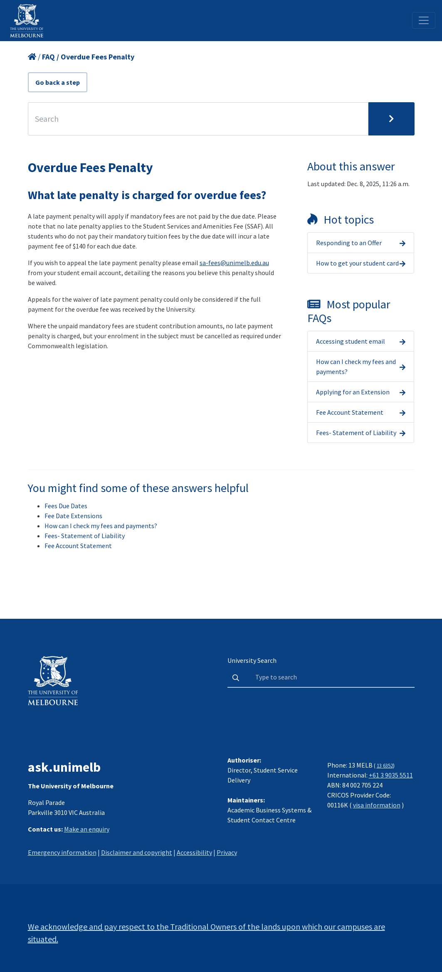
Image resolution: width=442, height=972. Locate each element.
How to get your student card (357, 263)
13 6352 (385, 765)
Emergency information (62, 852)
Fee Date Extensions (73, 516)
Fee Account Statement (349, 412)
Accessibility (194, 852)
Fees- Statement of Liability (356, 432)
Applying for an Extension (353, 392)
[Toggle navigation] (423, 20)
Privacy (227, 852)
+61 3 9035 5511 (391, 775)
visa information (376, 805)
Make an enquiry (86, 829)
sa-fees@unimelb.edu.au (234, 262)
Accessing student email (350, 341)
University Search (252, 660)
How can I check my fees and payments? (356, 366)
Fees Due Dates (65, 506)
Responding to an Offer (349, 243)
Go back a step (57, 82)
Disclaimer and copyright (136, 852)
